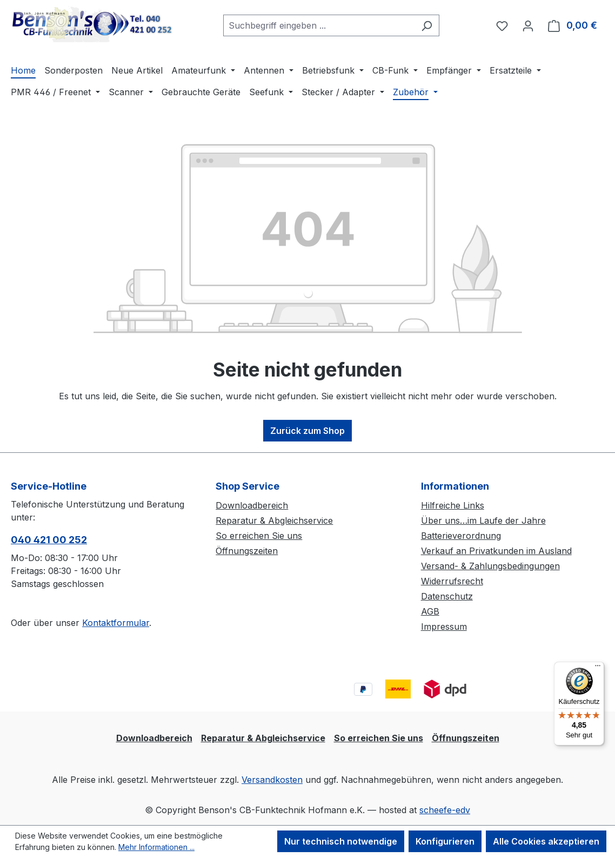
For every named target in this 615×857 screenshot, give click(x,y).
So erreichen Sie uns (259, 535)
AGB (430, 611)
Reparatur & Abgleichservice (274, 520)
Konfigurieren (445, 841)
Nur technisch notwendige (340, 841)
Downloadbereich (252, 505)
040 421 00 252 (49, 539)
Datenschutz (447, 596)
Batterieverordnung (461, 535)
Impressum (444, 626)
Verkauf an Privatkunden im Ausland (496, 550)
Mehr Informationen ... (156, 847)
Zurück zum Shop (307, 430)
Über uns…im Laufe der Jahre (483, 520)
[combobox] (319, 25)
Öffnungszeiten (247, 550)
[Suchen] (426, 25)
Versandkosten (272, 779)
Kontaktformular (115, 622)
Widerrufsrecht (452, 581)
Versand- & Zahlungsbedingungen (490, 566)
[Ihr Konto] (528, 25)
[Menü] (597, 668)
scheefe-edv (444, 810)
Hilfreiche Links (452, 505)
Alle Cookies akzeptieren (546, 841)
